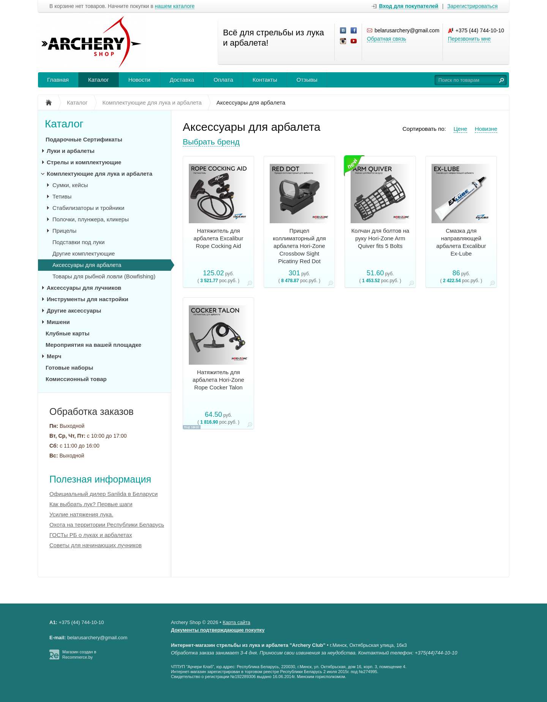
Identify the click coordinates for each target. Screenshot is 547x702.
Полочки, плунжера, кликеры (90, 219)
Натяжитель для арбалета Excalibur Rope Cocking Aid (218, 238)
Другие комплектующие (83, 253)
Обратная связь (386, 39)
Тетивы (61, 196)
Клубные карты (67, 333)
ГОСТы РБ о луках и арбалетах (90, 535)
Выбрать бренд (211, 141)
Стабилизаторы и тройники (88, 208)
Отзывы (307, 79)
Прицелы (64, 230)
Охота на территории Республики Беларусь (106, 524)
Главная (58, 79)
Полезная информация (100, 479)
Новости (139, 79)
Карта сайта (236, 622)
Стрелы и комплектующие (84, 162)
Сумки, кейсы (70, 185)
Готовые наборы (69, 367)
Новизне (486, 128)
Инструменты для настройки (87, 299)
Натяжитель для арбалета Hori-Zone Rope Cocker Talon (218, 380)
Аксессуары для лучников (84, 287)
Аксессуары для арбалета (86, 265)
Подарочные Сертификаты (84, 139)
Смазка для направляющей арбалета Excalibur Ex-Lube (461, 242)
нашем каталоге (175, 6)
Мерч (54, 356)
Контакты (265, 79)
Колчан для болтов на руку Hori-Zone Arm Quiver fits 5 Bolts (380, 238)
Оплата (223, 79)
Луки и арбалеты (71, 151)
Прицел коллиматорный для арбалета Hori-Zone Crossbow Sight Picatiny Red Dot (299, 245)
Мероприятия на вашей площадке (93, 344)
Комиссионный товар (76, 379)
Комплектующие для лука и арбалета (99, 173)
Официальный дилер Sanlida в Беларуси (103, 494)
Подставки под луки (78, 242)
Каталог (98, 79)
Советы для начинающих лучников (95, 545)
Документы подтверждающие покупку (218, 630)
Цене (460, 128)
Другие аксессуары (74, 310)
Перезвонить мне (469, 39)
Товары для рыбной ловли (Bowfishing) (103, 276)
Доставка (182, 79)
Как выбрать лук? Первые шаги (91, 504)
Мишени (58, 322)
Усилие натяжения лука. (81, 514)
